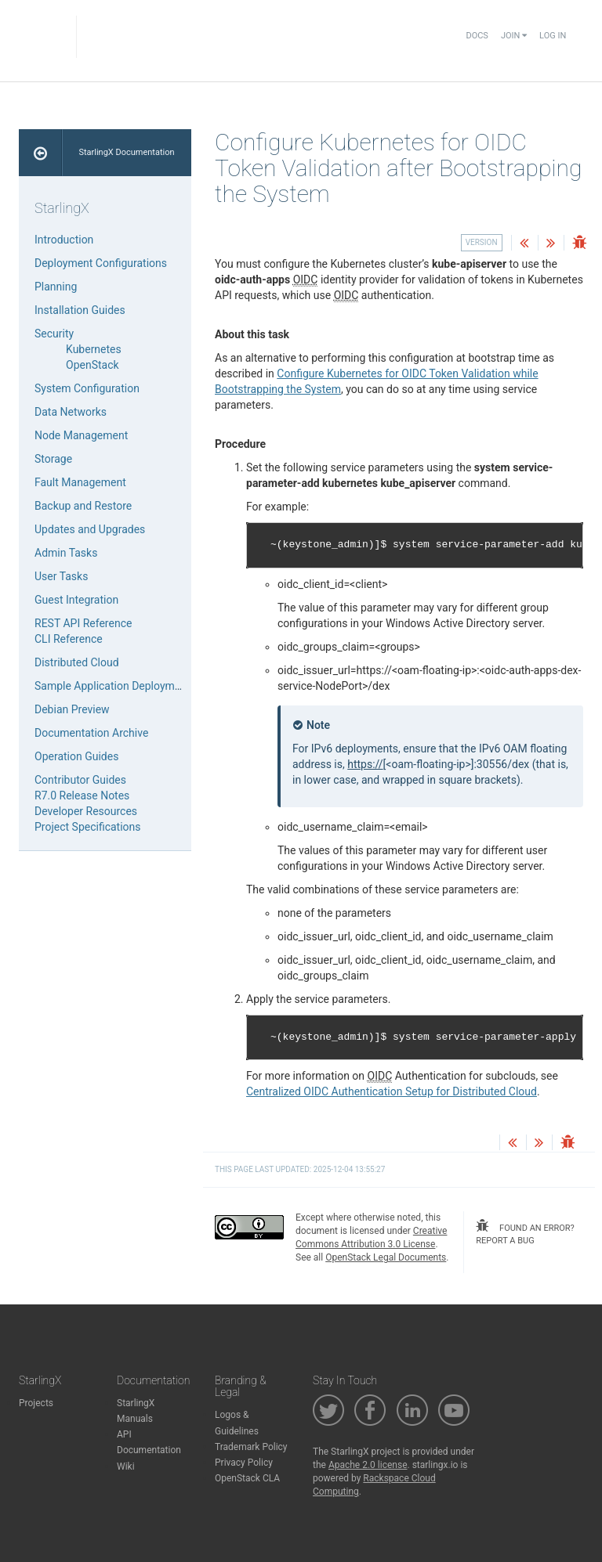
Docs (477, 36)
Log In (552, 36)
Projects (36, 1403)
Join (514, 36)
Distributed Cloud (76, 662)
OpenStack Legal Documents (385, 1257)
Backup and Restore (83, 506)
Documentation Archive (91, 733)
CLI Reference (68, 639)
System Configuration (87, 388)
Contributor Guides (80, 780)
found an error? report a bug (525, 1232)
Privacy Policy (244, 1462)
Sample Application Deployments (115, 686)
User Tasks (61, 576)
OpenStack (92, 365)
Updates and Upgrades (89, 529)
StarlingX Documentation (126, 152)
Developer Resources (85, 811)
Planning (55, 286)
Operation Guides (76, 756)
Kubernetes (93, 349)
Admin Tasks (65, 553)
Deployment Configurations (100, 263)
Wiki (126, 1466)
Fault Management (80, 482)
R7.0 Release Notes (81, 795)
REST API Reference (83, 623)
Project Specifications (87, 827)
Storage (53, 459)
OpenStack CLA (247, 1478)
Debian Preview (72, 709)
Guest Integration (76, 599)
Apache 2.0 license (368, 1464)
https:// (365, 764)
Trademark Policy (251, 1446)
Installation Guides (79, 310)
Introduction (63, 239)
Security (54, 333)
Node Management (81, 435)
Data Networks (70, 412)
